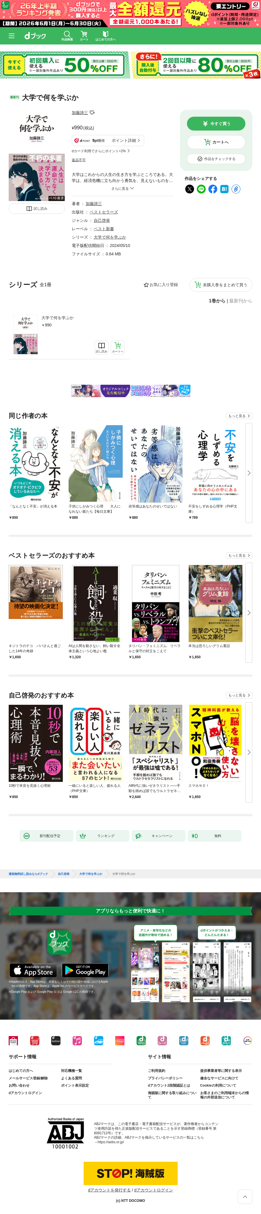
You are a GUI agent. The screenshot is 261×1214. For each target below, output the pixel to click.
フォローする (92, 113)
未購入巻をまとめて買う (225, 284)
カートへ (220, 142)
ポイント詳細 (124, 140)
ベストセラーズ (104, 212)
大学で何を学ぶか (57, 317)
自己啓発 (102, 220)
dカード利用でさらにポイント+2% (99, 151)
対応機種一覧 (71, 1071)
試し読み (40, 209)
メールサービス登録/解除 (28, 1078)
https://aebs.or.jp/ (111, 1142)
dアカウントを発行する (109, 1190)
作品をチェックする (220, 159)
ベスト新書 (104, 228)
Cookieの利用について (218, 1085)
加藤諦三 (80, 112)
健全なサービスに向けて (219, 1078)
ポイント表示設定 (75, 1085)
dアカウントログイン (25, 1093)
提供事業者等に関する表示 (221, 1071)
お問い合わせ (19, 1085)
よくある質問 (71, 1078)
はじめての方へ (21, 1071)
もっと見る (237, 416)
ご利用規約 (156, 1071)
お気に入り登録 (164, 284)
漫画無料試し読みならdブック (28, 874)
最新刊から (240, 301)
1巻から (217, 301)
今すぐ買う (220, 123)
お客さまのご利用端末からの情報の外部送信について (224, 1095)
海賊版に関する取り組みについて (172, 1095)
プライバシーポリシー (165, 1078)
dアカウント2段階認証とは (169, 1085)
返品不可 (79, 160)
